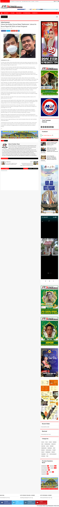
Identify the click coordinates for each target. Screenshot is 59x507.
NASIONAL (6, 13)
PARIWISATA (35, 13)
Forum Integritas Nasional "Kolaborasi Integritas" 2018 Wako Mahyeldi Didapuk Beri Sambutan (49, 158)
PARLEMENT (19, 13)
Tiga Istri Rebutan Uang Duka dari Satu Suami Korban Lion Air (52, 143)
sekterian (43, 456)
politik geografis (53, 454)
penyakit (53, 452)
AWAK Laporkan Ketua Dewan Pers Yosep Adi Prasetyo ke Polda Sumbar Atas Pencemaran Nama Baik (49, 150)
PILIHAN (12, 13)
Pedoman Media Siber (26, 1)
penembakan (48, 452)
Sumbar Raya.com (48, 135)
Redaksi (33, 1)
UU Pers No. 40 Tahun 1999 (15, 1)
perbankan (43, 454)
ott (47, 454)
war (47, 456)
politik (6, 140)
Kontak (36, 1)
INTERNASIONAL (26, 13)
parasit (42, 452)
